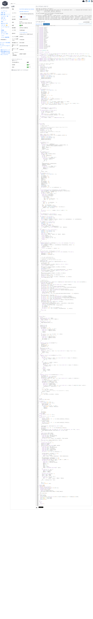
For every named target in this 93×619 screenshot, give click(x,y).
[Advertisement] (5, 74)
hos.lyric (23, 16)
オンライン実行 (4, 33)
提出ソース (13, 3)
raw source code (39, 24)
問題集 (2, 30)
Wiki (2, 21)
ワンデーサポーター (5, 27)
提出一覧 (3, 14)
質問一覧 (3, 18)
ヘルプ (2, 35)
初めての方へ (4, 32)
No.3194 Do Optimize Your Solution (27, 9)
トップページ (4, 11)
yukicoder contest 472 (24, 11)
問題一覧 (3, 12)
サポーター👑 (4, 25)
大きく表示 (46, 24)
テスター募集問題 (5, 37)
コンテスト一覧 (4, 16)
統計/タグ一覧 (4, 23)
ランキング (3, 20)
